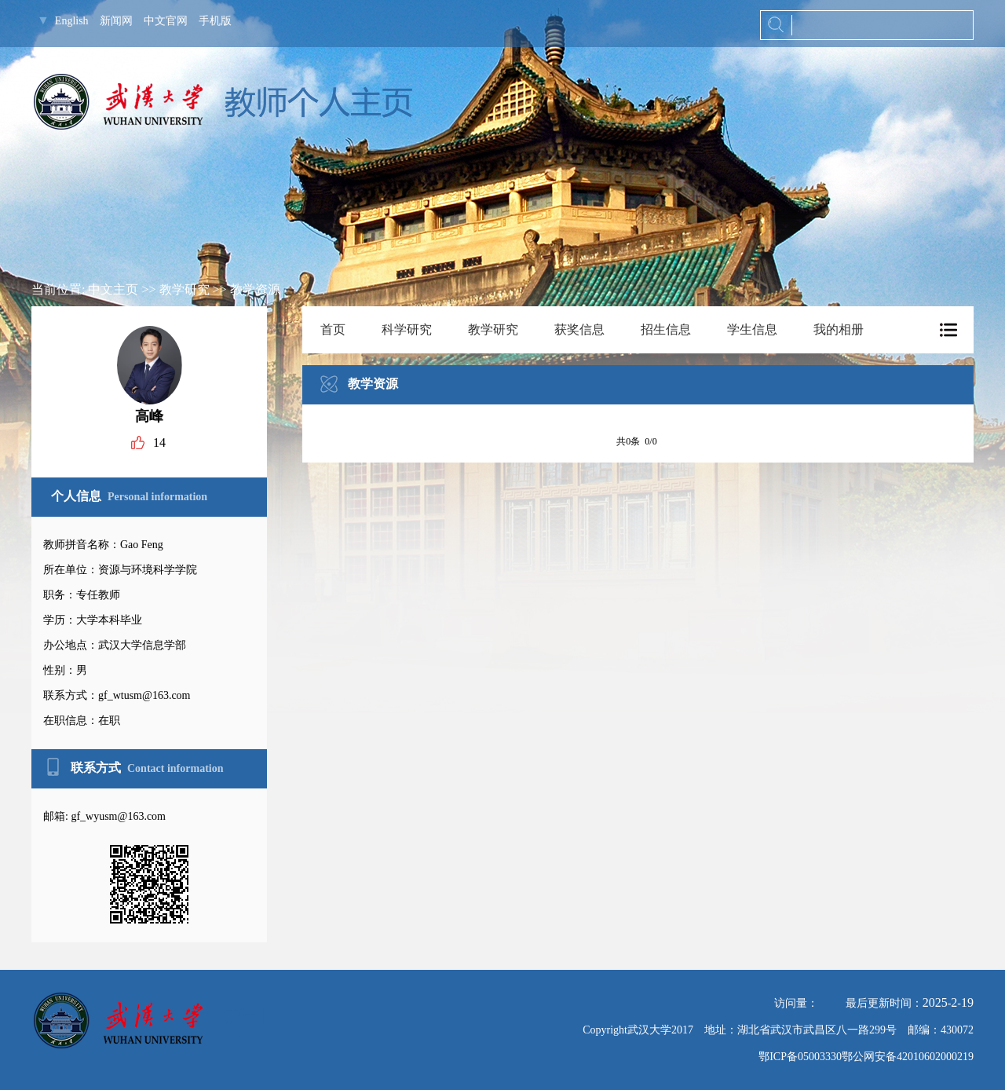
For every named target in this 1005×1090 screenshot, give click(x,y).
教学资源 (255, 289)
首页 (332, 329)
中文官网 (166, 21)
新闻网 (116, 21)
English (72, 21)
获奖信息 (579, 329)
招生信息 (666, 329)
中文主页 (113, 289)
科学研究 (407, 329)
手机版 (215, 21)
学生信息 (752, 329)
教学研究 (184, 289)
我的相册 (838, 329)
